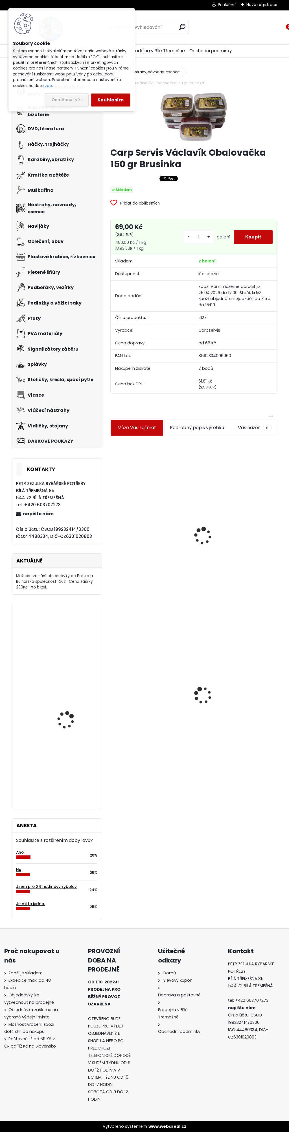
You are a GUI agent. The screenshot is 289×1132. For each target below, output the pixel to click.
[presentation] (113, 522)
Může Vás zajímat (136, 427)
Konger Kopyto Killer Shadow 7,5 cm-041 (235, 690)
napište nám (38, 513)
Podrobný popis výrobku (197, 427)
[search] (182, 27)
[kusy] (198, 237)
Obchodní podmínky (210, 51)
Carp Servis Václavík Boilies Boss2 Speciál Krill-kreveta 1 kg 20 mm (72, 696)
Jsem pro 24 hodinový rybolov (46, 886)
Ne (18, 869)
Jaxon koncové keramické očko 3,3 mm (148, 506)
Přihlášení (227, 4)
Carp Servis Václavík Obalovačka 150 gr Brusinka (151, 694)
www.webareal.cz (167, 1126)
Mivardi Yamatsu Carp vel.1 (71, 747)
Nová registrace (261, 4)
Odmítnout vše (67, 100)
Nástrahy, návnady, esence (155, 72)
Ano (20, 852)
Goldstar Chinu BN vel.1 (71, 631)
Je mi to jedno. (30, 904)
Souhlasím (111, 100)
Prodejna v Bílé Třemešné (158, 51)
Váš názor (255, 427)
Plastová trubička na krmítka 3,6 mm (236, 505)
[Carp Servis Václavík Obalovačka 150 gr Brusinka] (194, 117)
